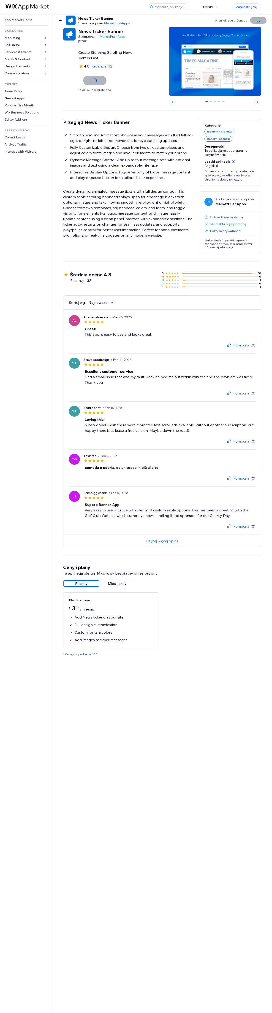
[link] (26, 20)
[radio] (81, 583)
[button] (233, 161)
